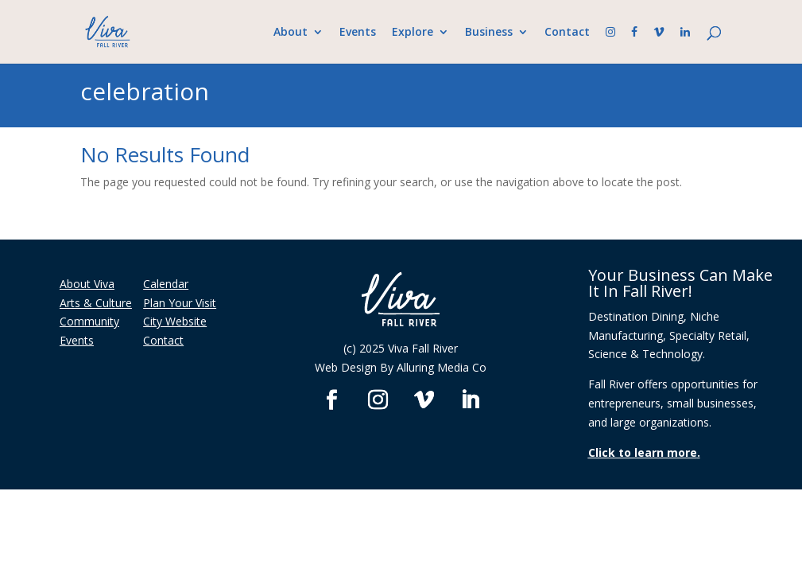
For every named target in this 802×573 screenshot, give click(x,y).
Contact (567, 32)
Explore (412, 32)
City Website (175, 321)
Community (89, 321)
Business (489, 32)
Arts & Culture (96, 302)
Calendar (165, 283)
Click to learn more (642, 452)
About (290, 32)
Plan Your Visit (179, 302)
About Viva (87, 283)
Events (357, 32)
